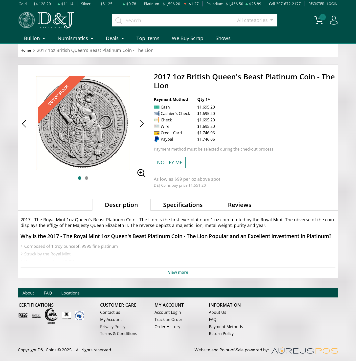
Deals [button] (112, 41)
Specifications (183, 207)
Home (27, 53)
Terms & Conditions (119, 335)
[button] (79, 181)
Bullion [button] (32, 41)
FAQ (55, 293)
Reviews (239, 207)
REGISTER (316, 3)
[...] (177, 22)
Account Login (168, 313)
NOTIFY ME (169, 165)
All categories (257, 21)
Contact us (110, 313)
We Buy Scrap (187, 41)
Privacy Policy (113, 327)
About (31, 293)
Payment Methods (226, 327)
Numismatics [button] (73, 41)
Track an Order (169, 320)
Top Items (147, 41)
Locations (83, 293)
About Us (217, 313)
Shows (223, 41)
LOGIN (331, 3)
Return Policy (221, 335)
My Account (111, 320)
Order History (168, 327)
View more (178, 275)
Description (121, 207)
